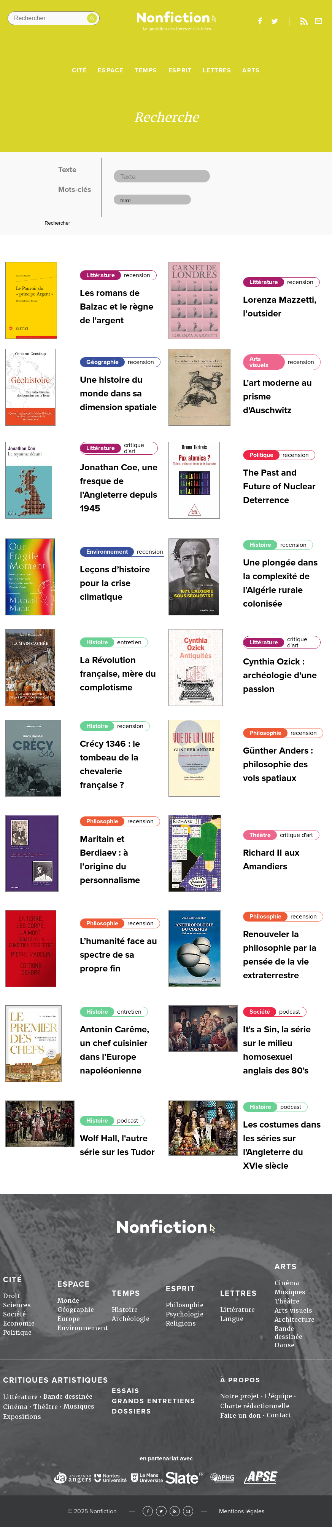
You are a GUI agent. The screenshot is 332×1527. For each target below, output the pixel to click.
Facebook (148, 1511)
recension (137, 275)
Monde (68, 1301)
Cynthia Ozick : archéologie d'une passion (280, 675)
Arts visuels (258, 362)
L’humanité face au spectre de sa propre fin (118, 955)
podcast (289, 1012)
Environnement (107, 552)
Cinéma (287, 1283)
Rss (304, 21)
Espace (111, 70)
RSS (175, 1511)
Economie (19, 1323)
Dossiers (131, 1411)
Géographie (102, 362)
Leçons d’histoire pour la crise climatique (115, 583)
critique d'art (134, 448)
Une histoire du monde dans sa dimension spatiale (118, 393)
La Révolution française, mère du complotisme (118, 674)
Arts (251, 70)
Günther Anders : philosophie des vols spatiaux (278, 764)
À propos (240, 1380)
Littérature (100, 275)
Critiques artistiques (55, 1380)
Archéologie (130, 1319)
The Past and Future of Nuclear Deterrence (279, 486)
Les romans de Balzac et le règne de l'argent (116, 307)
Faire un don (240, 1416)
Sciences (17, 1305)
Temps (146, 70)
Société (259, 1012)
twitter (274, 21)
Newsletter (318, 21)
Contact (279, 1415)
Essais (126, 1390)
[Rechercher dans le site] (54, 18)
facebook (260, 21)
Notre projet (239, 1396)
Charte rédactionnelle (254, 1406)
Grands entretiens (153, 1401)
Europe (68, 1319)
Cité (79, 70)
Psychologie (184, 1314)
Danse (284, 1345)
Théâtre (260, 835)
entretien (129, 642)
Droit (11, 1296)
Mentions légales (241, 1511)
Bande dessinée (288, 1333)
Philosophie (265, 733)
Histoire (260, 545)
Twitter (161, 1511)
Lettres (217, 70)
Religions (181, 1323)
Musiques (290, 1292)
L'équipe (278, 1396)
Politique (261, 455)
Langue (231, 1319)
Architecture (295, 1320)
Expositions (22, 1417)
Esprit (180, 70)
